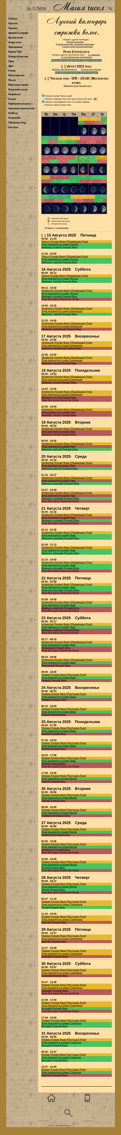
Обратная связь (17, 122)
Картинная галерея (19, 103)
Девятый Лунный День (54, 1075)
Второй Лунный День (53, 714)
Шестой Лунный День (53, 922)
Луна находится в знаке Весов (59, 778)
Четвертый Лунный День (55, 815)
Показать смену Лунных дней (58, 96)
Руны (11, 61)
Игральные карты (18, 84)
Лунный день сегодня (91, 69)
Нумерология (15, 37)
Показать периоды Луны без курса (60, 99)
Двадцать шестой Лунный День (59, 449)
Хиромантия (15, 46)
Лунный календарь (18, 32)
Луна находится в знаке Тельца (59, 244)
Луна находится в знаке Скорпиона (61, 904)
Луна (10, 65)
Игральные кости (17, 89)
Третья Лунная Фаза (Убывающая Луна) (64, 241)
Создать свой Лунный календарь (77, 46)
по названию (94, 55)
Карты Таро (15, 51)
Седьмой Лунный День (54, 956)
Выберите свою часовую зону (77, 86)
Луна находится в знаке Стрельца (61, 1023)
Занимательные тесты (21, 108)
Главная (12, 18)
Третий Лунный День (53, 748)
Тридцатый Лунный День (55, 647)
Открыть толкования (56, 228)
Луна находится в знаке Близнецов (61, 311)
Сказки (12, 98)
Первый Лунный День (54, 680)
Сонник (12, 70)
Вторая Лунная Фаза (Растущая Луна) (63, 1054)
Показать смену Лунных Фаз (57, 105)
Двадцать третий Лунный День (59, 262)
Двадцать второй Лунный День (59, 247)
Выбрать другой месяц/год (64, 69)
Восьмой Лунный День (54, 1008)
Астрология (14, 42)
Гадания (12, 28)
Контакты (14, 117)
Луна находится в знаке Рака (58, 412)
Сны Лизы (13, 127)
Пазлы (12, 80)
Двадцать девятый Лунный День (60, 608)
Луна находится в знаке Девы (58, 662)
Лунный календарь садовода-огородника (75, 44)
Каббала (13, 113)
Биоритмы (14, 94)
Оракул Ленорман (18, 56)
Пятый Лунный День (53, 867)
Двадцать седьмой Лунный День (60, 483)
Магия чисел (78, 6)
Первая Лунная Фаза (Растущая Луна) (63, 674)
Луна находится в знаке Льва (58, 535)
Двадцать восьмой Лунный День (60, 553)
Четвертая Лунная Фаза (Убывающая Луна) (66, 290)
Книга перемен (16, 75)
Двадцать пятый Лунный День (58, 363)
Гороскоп (13, 23)
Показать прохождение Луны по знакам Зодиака (67, 102)
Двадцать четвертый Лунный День (61, 329)
